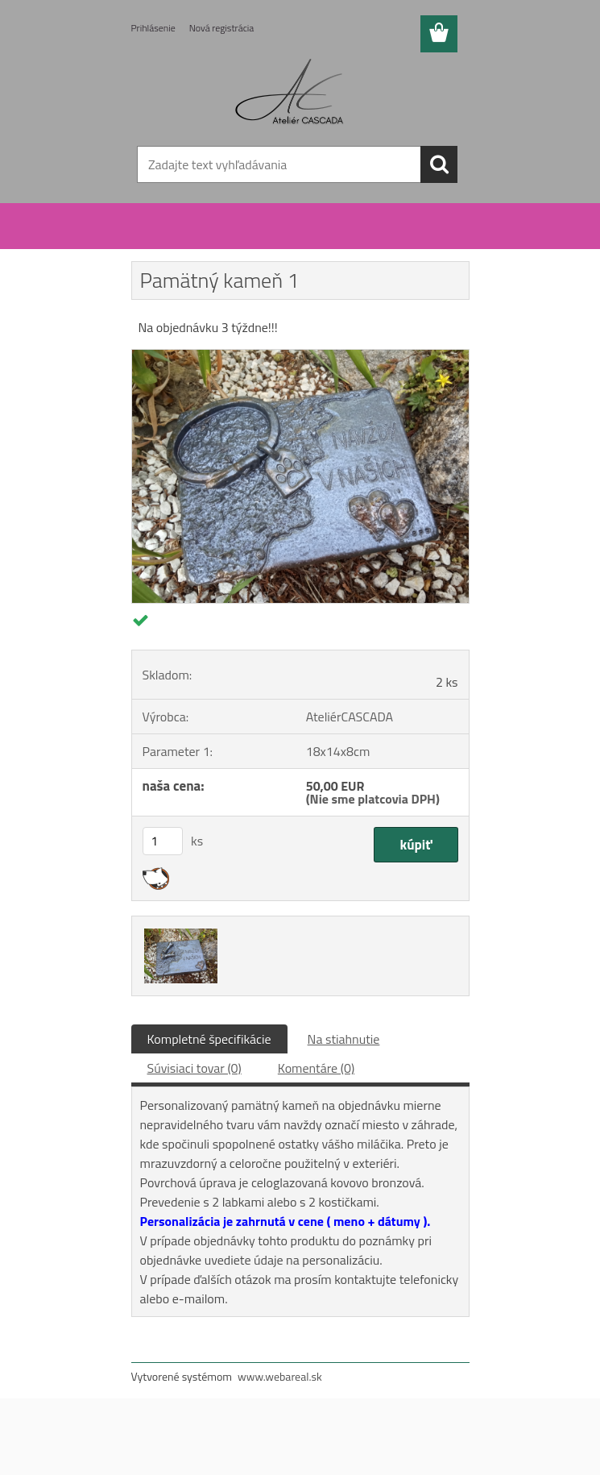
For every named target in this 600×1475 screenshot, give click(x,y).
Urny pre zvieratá (209, 240)
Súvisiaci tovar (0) (194, 1068)
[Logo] (290, 93)
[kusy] (163, 841)
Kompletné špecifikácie (209, 1039)
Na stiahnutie (344, 1039)
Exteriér (270, 240)
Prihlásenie (153, 27)
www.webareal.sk (280, 1376)
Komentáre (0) (316, 1068)
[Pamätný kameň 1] (300, 356)
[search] (438, 164)
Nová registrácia (221, 27)
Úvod (153, 240)
